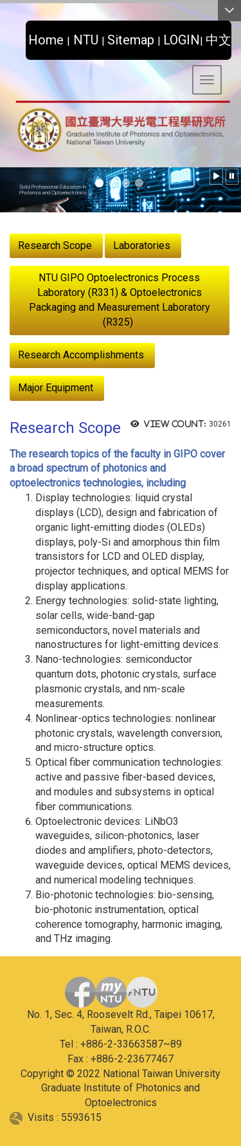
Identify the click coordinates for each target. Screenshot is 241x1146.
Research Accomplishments (81, 355)
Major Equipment (55, 388)
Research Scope (55, 245)
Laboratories (141, 245)
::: (21, 36)
